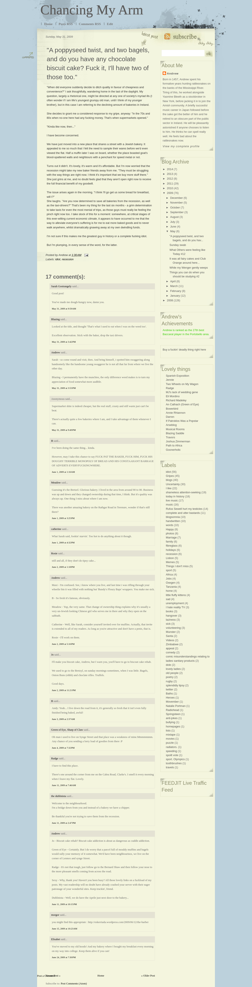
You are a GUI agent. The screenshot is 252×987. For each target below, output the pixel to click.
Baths (169, 693)
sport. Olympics (175, 759)
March (174, 286)
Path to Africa (174, 445)
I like (168, 488)
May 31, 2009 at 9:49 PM (64, 430)
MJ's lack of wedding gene (182, 392)
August (174, 217)
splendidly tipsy (175, 685)
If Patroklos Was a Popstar (182, 420)
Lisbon (170, 558)
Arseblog (171, 425)
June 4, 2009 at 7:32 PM (63, 747)
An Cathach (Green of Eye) (182, 404)
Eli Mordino (173, 396)
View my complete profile (181, 146)
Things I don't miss (177, 566)
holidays (171, 549)
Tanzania (171, 586)
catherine (56, 529)
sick (168, 623)
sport (169, 570)
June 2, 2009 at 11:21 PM (64, 690)
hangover (171, 615)
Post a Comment (46, 975)
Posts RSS (65, 24)
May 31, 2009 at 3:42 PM (64, 341)
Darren (170, 416)
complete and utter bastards (183, 512)
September (177, 212)
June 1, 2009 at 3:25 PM (63, 518)
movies (170, 738)
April (173, 281)
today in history (175, 496)
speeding (171, 751)
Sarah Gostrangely (61, 286)
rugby (169, 681)
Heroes (170, 697)
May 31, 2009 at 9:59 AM (64, 308)
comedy (171, 652)
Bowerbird (172, 408)
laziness (171, 619)
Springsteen (173, 714)
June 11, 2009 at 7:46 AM (64, 785)
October (175, 207)
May (172, 231)
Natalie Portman (176, 706)
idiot (57, 259)
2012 (170, 178)
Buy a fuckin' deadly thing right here (184, 349)
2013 (170, 173)
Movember (172, 701)
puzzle (170, 742)
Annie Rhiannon (175, 412)
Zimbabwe (172, 644)
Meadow (56, 482)
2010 (170, 188)
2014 (170, 169)
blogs (169, 480)
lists (168, 730)
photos (170, 533)
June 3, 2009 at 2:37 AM (63, 719)
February (175, 291)
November (176, 202)
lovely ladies (173, 668)
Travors (170, 437)
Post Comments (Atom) (74, 983)
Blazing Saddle (175, 433)
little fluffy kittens (176, 595)
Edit (110, 24)
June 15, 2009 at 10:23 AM (64, 928)
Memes (170, 562)
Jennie (170, 379)
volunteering (173, 627)
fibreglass (172, 545)
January (175, 295)
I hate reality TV (175, 607)
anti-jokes (172, 718)
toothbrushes (174, 763)
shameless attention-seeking (183, 492)
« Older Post (148, 975)
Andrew (55, 352)
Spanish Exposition (177, 375)
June (173, 226)
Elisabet (55, 939)
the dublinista (58, 796)
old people (172, 673)
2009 (170, 193)
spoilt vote (172, 755)
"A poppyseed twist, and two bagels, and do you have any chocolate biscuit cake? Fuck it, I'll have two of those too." (98, 63)
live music (172, 500)
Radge (54, 758)
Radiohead (172, 710)
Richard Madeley (176, 400)
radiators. (171, 747)
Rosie (54, 553)
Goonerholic (173, 449)
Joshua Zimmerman (178, 441)
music (169, 504)
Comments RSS (90, 24)
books (169, 611)
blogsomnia (173, 517)
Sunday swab (178, 245)
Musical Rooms (175, 429)
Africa (169, 574)
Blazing (55, 319)
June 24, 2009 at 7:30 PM (64, 957)
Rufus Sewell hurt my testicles (184, 508)
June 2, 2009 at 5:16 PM (63, 644)
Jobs (169, 578)
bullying (170, 722)
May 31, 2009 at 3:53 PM (64, 388)
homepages (173, 726)
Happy (170, 529)
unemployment (175, 603)
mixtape (171, 734)
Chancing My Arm (91, 9)
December (176, 197)
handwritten (173, 521)
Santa (169, 636)
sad (168, 599)
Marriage (171, 537)
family (169, 541)
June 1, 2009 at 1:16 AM (63, 472)
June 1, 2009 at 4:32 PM (63, 542)
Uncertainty (173, 484)
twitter (169, 689)
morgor (55, 914)
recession (68, 259)
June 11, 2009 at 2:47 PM (64, 823)
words (169, 525)
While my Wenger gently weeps (189, 267)
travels (170, 767)
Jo (52, 654)
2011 (170, 183)
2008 (170, 300)
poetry (170, 677)
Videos (170, 640)
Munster (171, 631)
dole (168, 664)
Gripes (170, 475)
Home (48, 24)
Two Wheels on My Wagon (182, 384)
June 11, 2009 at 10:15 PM (64, 904)
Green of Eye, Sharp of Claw (67, 729)
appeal (170, 648)
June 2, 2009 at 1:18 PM (63, 567)
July (172, 221)
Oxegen (171, 582)
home (169, 590)
